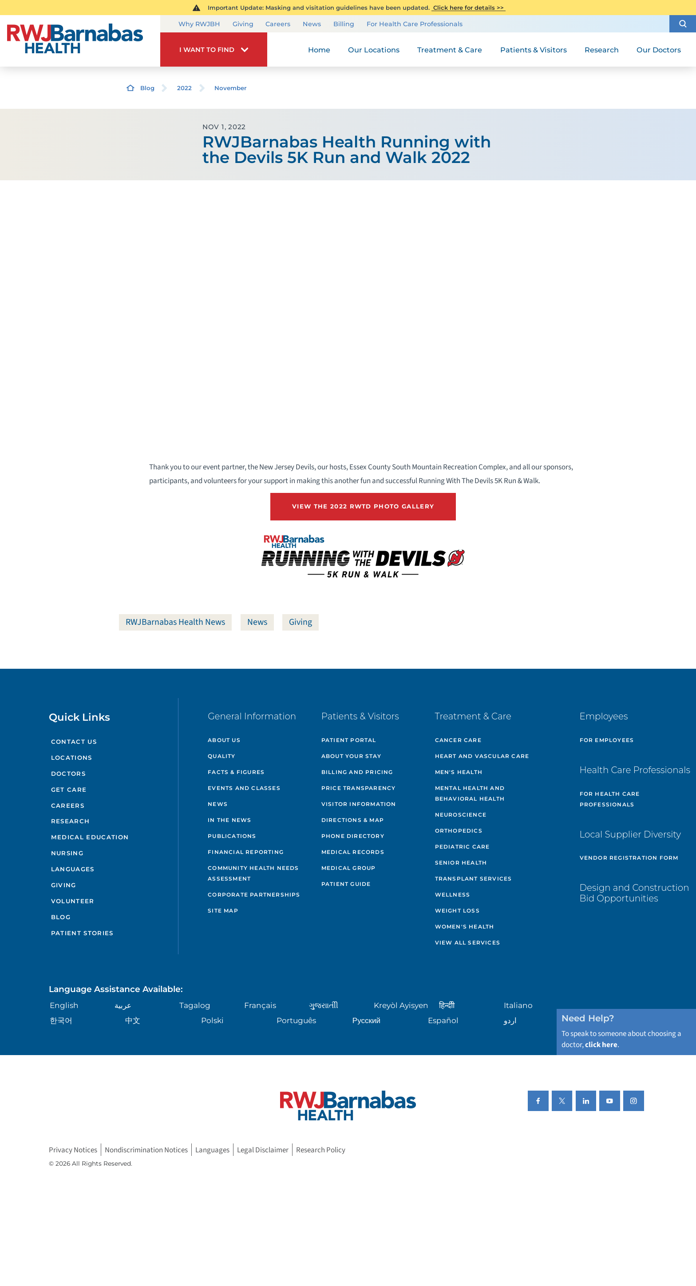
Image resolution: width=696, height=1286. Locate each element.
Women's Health (464, 926)
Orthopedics (458, 830)
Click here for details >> (468, 7)
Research (70, 821)
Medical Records (352, 852)
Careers (277, 24)
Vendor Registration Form (629, 857)
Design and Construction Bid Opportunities (634, 893)
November (230, 87)
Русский (366, 1020)
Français (260, 1005)
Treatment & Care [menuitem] (449, 49)
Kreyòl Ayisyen (401, 1005)
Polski (212, 1020)
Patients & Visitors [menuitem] (533, 49)
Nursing (67, 853)
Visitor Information (358, 804)
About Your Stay (351, 756)
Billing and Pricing (357, 772)
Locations (71, 757)
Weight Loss (457, 910)
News (312, 24)
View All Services (467, 942)
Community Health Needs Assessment (253, 873)
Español (443, 1020)
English (64, 1005)
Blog (147, 87)
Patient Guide (346, 884)
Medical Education (90, 837)
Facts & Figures (236, 772)
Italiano (518, 1005)
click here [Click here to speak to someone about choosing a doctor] (601, 1044)
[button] (682, 23)
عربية (123, 1005)
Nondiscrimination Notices (146, 1149)
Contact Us (74, 741)
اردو (510, 1020)
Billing (343, 24)
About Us (224, 740)
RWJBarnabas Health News (175, 622)
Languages (73, 869)
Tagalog (194, 1005)
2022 (184, 87)
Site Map (223, 910)
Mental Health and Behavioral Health (470, 793)
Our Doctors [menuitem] (659, 49)
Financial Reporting (246, 852)
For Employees (607, 740)
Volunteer (73, 901)
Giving (243, 24)
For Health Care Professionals (415, 24)
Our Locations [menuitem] (373, 49)
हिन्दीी (447, 1005)
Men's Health (458, 772)
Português (296, 1020)
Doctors (68, 773)
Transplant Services (473, 878)
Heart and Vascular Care (482, 756)
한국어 (61, 1020)
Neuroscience (460, 814)
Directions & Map (352, 820)
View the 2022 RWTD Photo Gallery (363, 506)
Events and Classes (244, 788)
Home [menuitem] (319, 49)
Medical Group (348, 868)
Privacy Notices (73, 1149)
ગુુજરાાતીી (323, 1005)
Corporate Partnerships (254, 894)
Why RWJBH (199, 24)
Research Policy (320, 1149)
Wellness (453, 894)
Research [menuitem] (602, 49)
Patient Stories (82, 933)
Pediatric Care (462, 846)
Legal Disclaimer (263, 1149)
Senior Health (461, 862)
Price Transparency (358, 788)
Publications (232, 836)
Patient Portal (348, 740)
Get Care (69, 789)
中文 (132, 1020)
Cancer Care (458, 740)
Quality (221, 756)
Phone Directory (352, 836)
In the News (229, 820)
